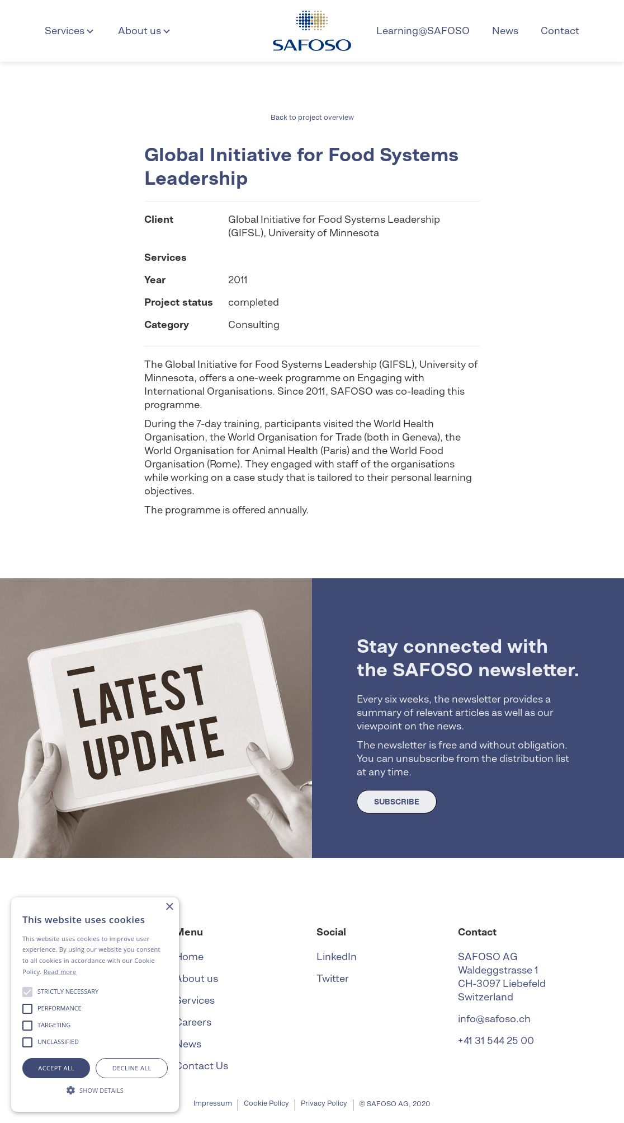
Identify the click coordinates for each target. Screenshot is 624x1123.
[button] (70, 31)
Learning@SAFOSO (423, 30)
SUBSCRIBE (396, 801)
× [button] (169, 907)
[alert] (95, 1004)
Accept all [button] (56, 1068)
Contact (560, 30)
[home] (312, 31)
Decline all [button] (132, 1068)
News (505, 30)
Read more (60, 971)
